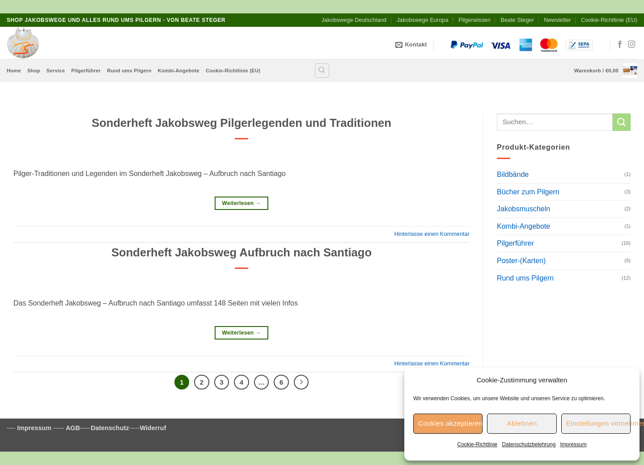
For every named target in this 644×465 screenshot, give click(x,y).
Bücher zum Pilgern (528, 192)
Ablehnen (522, 423)
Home (14, 70)
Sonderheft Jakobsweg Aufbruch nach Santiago (241, 252)
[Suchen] (322, 70)
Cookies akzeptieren (450, 423)
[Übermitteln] (622, 122)
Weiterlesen (241, 203)
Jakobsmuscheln (523, 209)
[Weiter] (301, 382)
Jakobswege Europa (423, 20)
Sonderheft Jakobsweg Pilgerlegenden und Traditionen (241, 123)
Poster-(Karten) (521, 260)
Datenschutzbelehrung (528, 444)
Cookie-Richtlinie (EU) (609, 20)
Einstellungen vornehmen (598, 423)
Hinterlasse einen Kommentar (432, 233)
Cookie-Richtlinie (477, 444)
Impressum (573, 444)
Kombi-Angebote (178, 70)
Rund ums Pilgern (129, 70)
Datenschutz (110, 427)
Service (56, 70)
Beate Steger (517, 20)
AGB (73, 427)
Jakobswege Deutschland (353, 20)
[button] (605, 70)
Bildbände (513, 174)
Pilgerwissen (474, 20)
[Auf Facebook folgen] (619, 45)
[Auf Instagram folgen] (631, 45)
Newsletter (557, 20)
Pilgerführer (86, 70)
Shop (33, 70)
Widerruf (153, 427)
